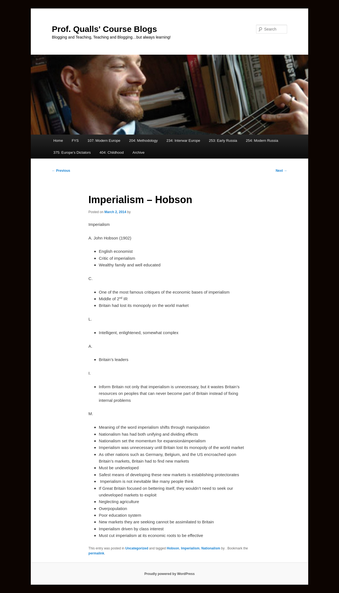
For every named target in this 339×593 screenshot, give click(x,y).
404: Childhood (112, 152)
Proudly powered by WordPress (169, 574)
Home (58, 140)
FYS (75, 140)
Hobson (173, 548)
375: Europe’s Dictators (72, 152)
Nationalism (210, 548)
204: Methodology (143, 140)
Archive (139, 152)
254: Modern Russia (262, 140)
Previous (61, 171)
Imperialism (190, 548)
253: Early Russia (223, 140)
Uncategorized (136, 548)
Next (281, 171)
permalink (96, 553)
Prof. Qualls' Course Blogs (104, 29)
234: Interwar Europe (183, 140)
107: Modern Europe (103, 140)
